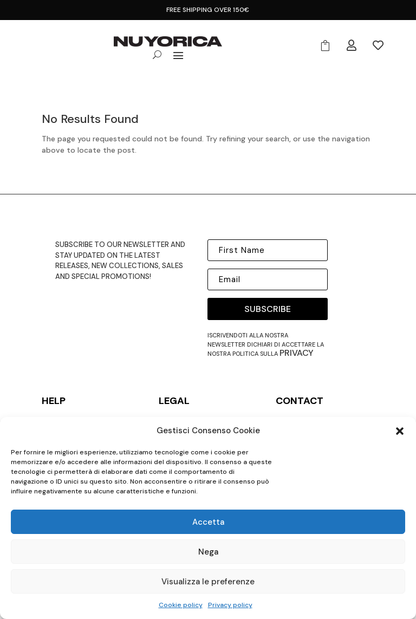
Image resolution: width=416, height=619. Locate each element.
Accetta (208, 522)
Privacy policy (230, 605)
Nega (208, 551)
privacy (297, 353)
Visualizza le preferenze (208, 581)
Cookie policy (181, 605)
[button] (399, 431)
